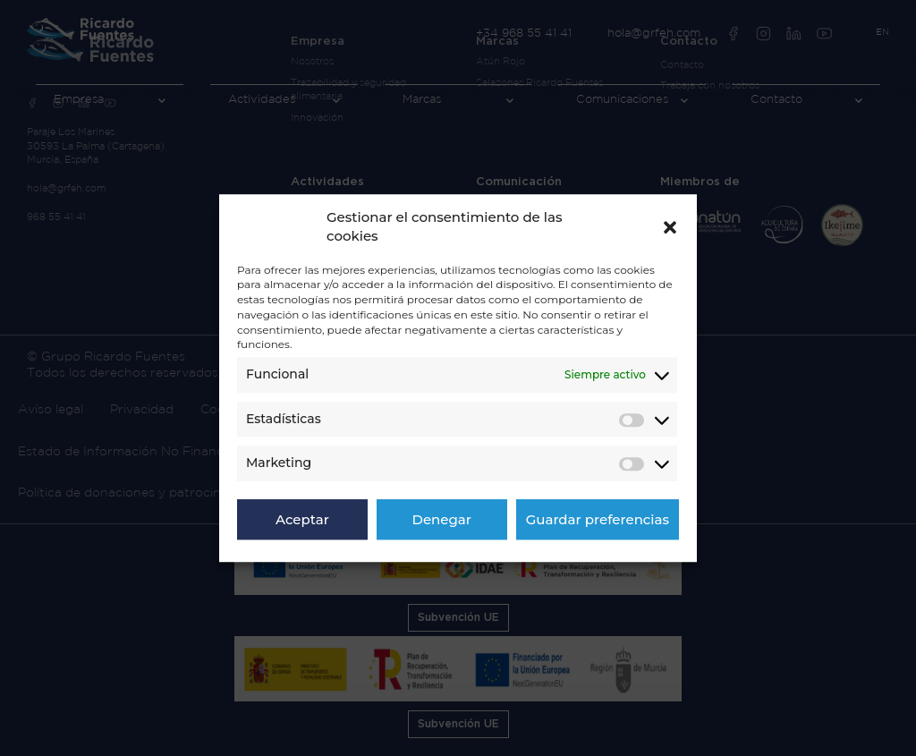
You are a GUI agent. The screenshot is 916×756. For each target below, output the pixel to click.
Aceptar (302, 519)
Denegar (441, 519)
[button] (670, 226)
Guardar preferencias (597, 519)
